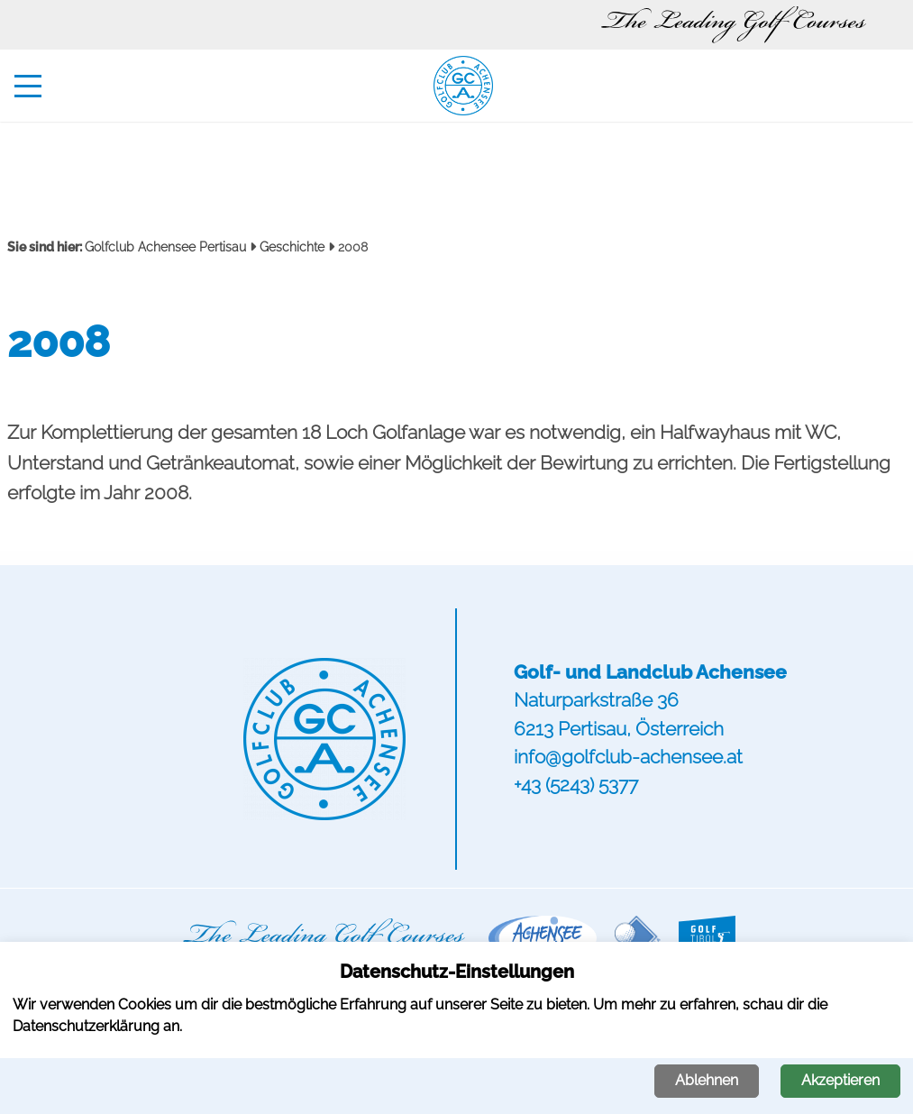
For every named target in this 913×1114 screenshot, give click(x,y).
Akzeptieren (840, 1080)
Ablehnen (706, 1080)
